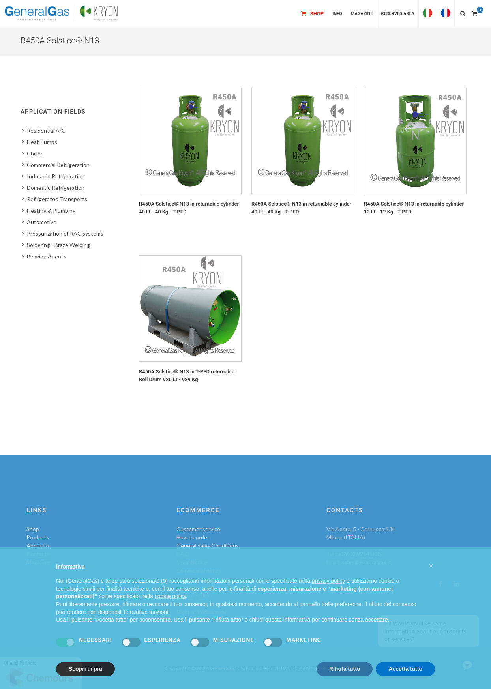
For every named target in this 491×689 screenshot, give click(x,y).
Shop (32, 529)
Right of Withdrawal (201, 611)
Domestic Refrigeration (55, 187)
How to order (192, 537)
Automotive (41, 222)
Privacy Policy (193, 603)
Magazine (38, 562)
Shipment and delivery (203, 587)
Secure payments (197, 578)
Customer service (198, 529)
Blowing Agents (46, 256)
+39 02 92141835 (360, 553)
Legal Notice (191, 562)
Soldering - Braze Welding (58, 245)
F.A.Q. (183, 553)
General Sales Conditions (207, 545)
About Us (38, 545)
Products (37, 537)
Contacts (38, 553)
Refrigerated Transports (57, 199)
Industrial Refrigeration (55, 176)
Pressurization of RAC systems (65, 233)
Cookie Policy (193, 595)
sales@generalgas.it (366, 562)
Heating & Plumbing (51, 210)
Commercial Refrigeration (58, 164)
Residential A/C (46, 130)
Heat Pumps (42, 142)
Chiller (35, 153)
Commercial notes (198, 570)
